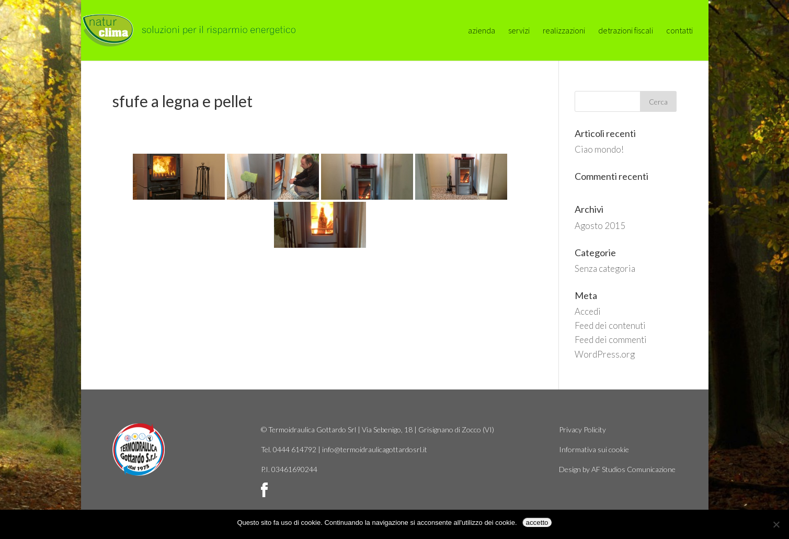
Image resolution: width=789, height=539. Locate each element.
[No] (776, 524)
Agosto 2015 (600, 225)
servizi (519, 31)
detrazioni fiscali (625, 31)
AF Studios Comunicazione (633, 469)
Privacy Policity (582, 429)
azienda (481, 31)
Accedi (588, 311)
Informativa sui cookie (594, 449)
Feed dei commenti (611, 339)
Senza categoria (605, 268)
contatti (679, 31)
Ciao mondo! (599, 149)
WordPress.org (605, 354)
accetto (537, 522)
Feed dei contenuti (610, 325)
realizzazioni (564, 31)
